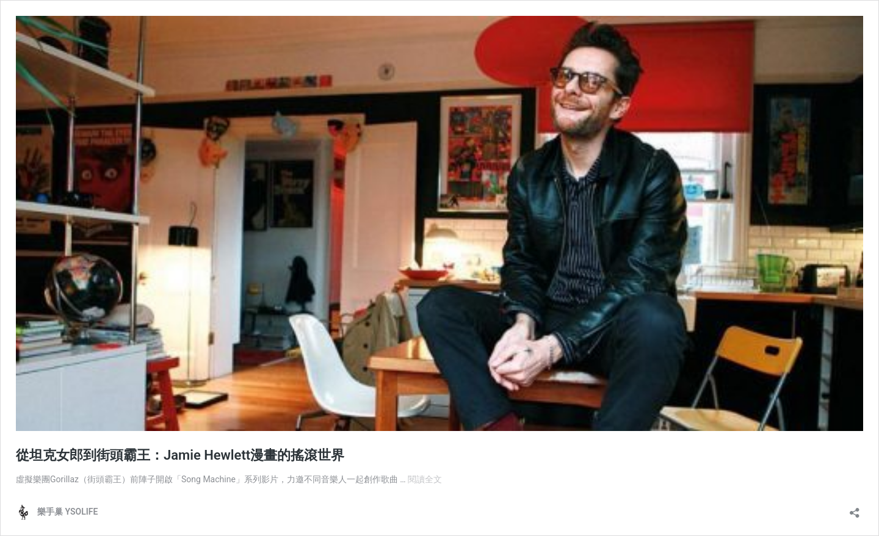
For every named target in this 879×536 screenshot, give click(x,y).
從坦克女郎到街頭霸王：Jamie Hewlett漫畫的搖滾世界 (180, 455)
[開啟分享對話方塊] (854, 508)
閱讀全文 (425, 479)
